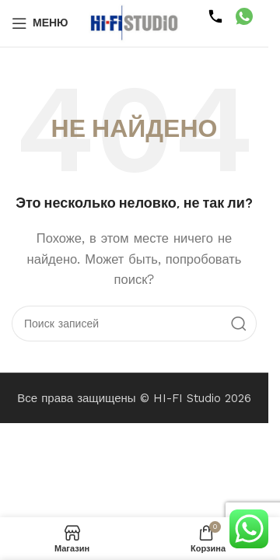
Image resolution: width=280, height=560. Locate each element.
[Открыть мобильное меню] (40, 23)
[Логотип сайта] (134, 23)
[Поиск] (134, 323)
